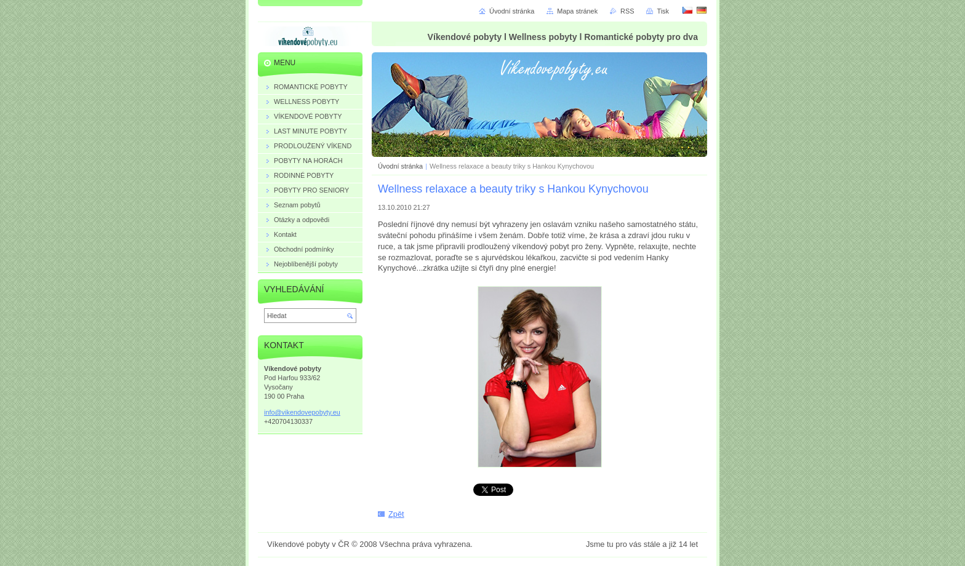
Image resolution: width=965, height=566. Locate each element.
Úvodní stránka (400, 166)
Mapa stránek (577, 11)
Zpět (396, 514)
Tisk (663, 11)
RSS (627, 11)
